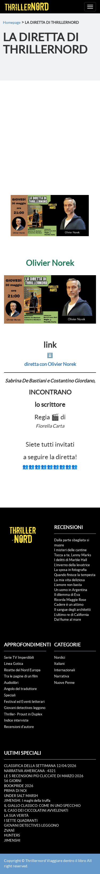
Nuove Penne (64, 683)
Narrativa (61, 676)
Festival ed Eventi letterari (24, 702)
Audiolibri (11, 683)
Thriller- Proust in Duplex (23, 714)
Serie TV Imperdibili (19, 657)
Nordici (59, 657)
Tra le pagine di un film (21, 676)
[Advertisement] (50, 133)
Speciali (9, 695)
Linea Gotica (13, 664)
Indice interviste (16, 720)
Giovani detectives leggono (24, 708)
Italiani (59, 664)
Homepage (12, 22)
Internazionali (64, 670)
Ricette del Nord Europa (22, 670)
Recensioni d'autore (19, 727)
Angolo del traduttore (20, 689)
